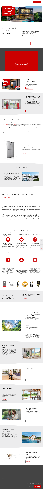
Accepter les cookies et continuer (21, 64)
